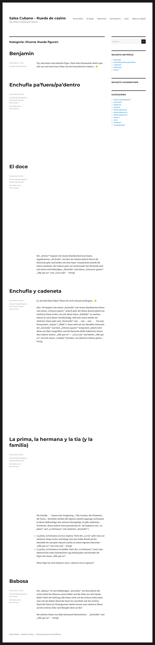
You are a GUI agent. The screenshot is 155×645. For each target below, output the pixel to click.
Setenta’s (101, 19)
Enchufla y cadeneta (35, 291)
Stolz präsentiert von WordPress (48, 634)
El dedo (90, 19)
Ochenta (117, 107)
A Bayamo (117, 65)
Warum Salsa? (139, 19)
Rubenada (117, 67)
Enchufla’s (78, 19)
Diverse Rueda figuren (18, 66)
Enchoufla (13, 100)
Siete (115, 120)
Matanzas (117, 105)
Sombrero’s (115, 19)
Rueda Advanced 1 (16, 182)
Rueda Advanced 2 (121, 112)
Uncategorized (119, 125)
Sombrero (117, 123)
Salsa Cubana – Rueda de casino (37, 18)
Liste (126, 19)
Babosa (18, 581)
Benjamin (21, 53)
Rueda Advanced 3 (16, 460)
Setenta (116, 117)
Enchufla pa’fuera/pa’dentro (44, 85)
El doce (18, 166)
